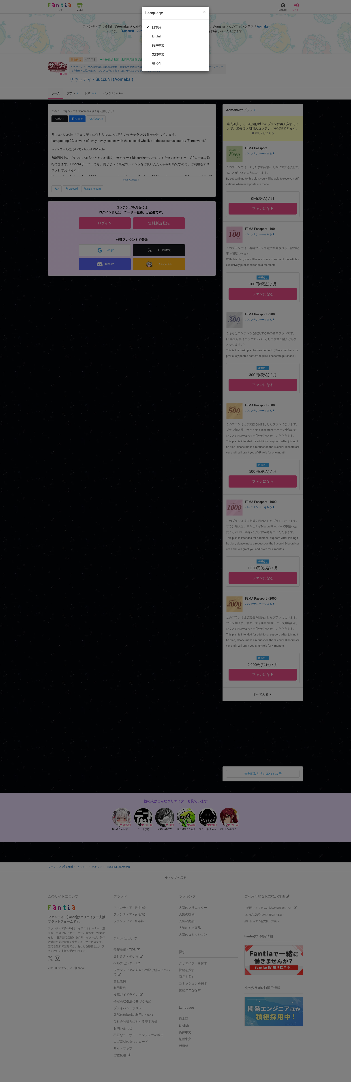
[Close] (204, 12)
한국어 (156, 63)
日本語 (156, 27)
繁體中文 (158, 54)
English (157, 36)
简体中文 (158, 45)
